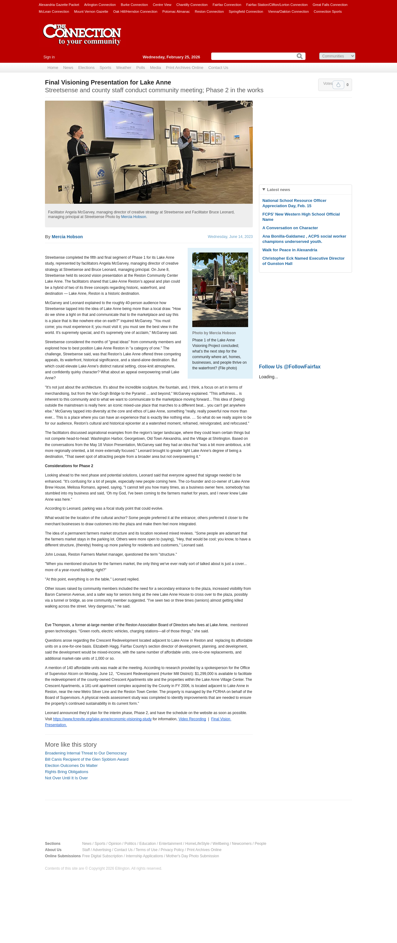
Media (155, 67)
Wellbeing (220, 843)
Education (147, 843)
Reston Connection (209, 11)
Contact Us (218, 67)
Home (52, 67)
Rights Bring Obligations (66, 771)
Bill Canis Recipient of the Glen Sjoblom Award (86, 759)
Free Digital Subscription (102, 856)
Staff (86, 850)
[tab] (305, 189)
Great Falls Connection (330, 5)
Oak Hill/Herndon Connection (135, 11)
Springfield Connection (246, 11)
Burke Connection (134, 5)
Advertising (102, 850)
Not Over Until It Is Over (66, 778)
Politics (130, 843)
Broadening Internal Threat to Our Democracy (86, 753)
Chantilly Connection (192, 5)
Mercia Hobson (133, 217)
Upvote (338, 84)
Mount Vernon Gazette (91, 11)
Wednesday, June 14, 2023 (230, 237)
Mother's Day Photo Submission (192, 856)
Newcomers (242, 843)
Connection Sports (328, 11)
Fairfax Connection (226, 5)
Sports (105, 67)
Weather (124, 67)
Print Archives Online (184, 67)
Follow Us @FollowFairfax (290, 366)
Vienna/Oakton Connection (288, 11)
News (68, 67)
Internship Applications (144, 856)
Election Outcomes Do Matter (71, 765)
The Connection (82, 39)
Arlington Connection (100, 5)
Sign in (49, 57)
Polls (140, 67)
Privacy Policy (172, 850)
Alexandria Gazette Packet (59, 5)
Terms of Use (147, 850)
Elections (86, 67)
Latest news (278, 189)
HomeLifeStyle (197, 843)
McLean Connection (54, 11)
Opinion (115, 843)
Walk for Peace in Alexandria (289, 250)
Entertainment (170, 843)
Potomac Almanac (176, 11)
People (260, 843)
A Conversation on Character (290, 228)
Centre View (162, 5)
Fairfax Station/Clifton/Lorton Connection (277, 5)
